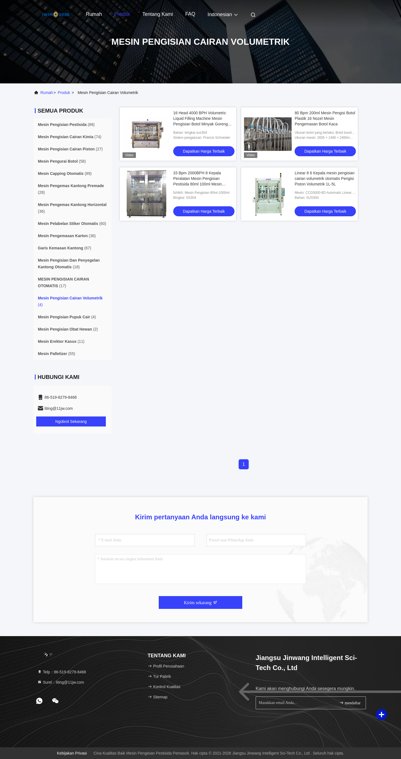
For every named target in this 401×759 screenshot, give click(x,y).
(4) (70, 301)
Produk (122, 14)
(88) (66, 124)
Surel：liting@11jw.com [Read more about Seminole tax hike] (60, 682)
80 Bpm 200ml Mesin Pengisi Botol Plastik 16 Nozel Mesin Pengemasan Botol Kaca (325, 118)
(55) (56, 353)
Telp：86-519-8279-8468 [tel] (61, 672)
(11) (61, 341)
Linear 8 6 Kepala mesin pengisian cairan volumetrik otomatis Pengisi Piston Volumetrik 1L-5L (324, 178)
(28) (71, 189)
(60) (72, 223)
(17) (63, 282)
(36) (72, 208)
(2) (68, 329)
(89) (65, 173)
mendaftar (349, 702)
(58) (62, 161)
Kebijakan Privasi (72, 753)
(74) (69, 137)
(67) (64, 248)
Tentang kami (157, 14)
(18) (69, 263)
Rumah (94, 14)
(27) (70, 149)
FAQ (190, 14)
